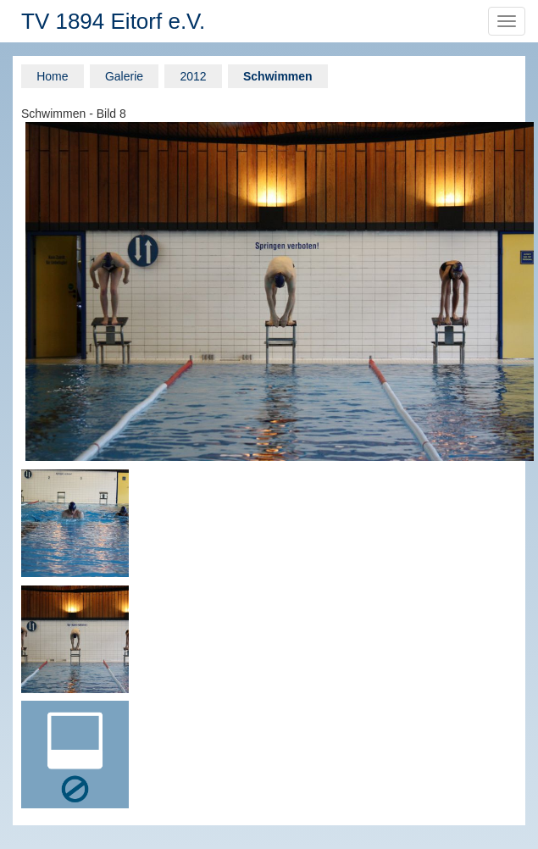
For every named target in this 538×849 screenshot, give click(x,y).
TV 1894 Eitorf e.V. (113, 21)
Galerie (124, 76)
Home (52, 76)
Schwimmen (278, 76)
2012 (193, 76)
